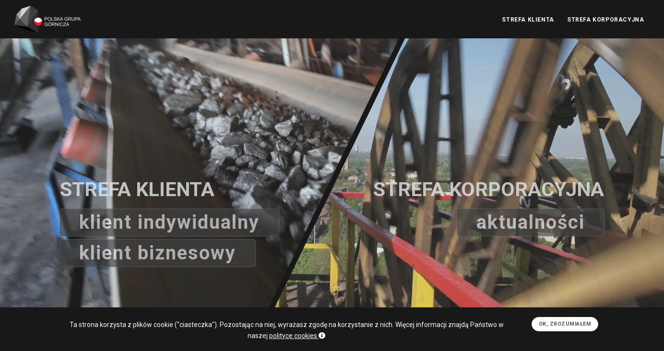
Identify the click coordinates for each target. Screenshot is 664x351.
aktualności (529, 222)
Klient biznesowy (158, 253)
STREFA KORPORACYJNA (605, 19)
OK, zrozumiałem (565, 336)
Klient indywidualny (170, 222)
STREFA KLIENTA (527, 19)
